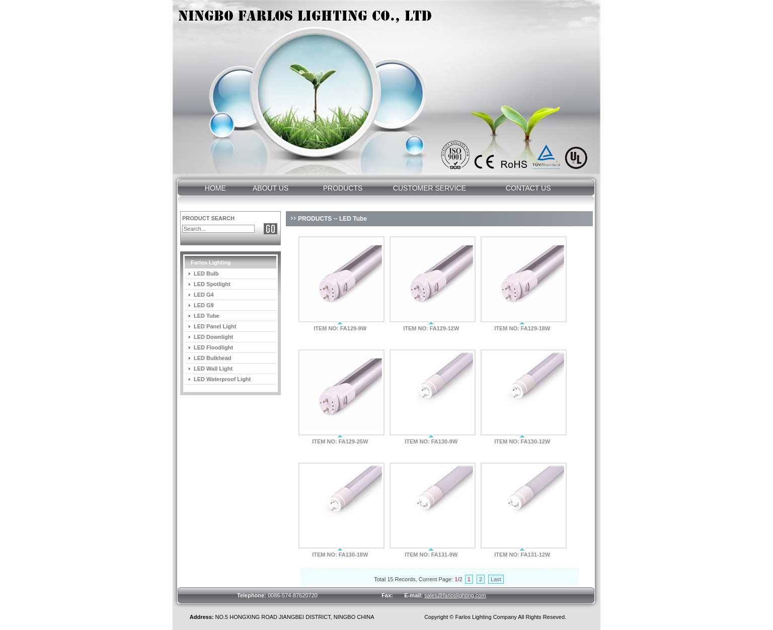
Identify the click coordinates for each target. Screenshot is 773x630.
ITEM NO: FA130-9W (431, 441)
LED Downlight (213, 337)
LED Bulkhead (212, 358)
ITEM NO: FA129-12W (431, 328)
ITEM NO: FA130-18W (340, 555)
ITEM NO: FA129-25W (340, 441)
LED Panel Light (215, 326)
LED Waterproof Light (222, 379)
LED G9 (204, 305)
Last (496, 579)
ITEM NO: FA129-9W (340, 328)
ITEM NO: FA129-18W (522, 328)
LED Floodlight (213, 347)
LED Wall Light (213, 369)
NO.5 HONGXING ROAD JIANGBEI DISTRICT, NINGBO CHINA (282, 617)
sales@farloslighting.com (455, 595)
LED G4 (204, 295)
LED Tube (206, 316)
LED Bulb (206, 274)
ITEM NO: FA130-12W (522, 441)
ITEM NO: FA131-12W (522, 555)
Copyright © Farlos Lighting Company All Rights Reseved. (495, 617)
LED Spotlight (212, 284)
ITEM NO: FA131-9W (431, 555)
